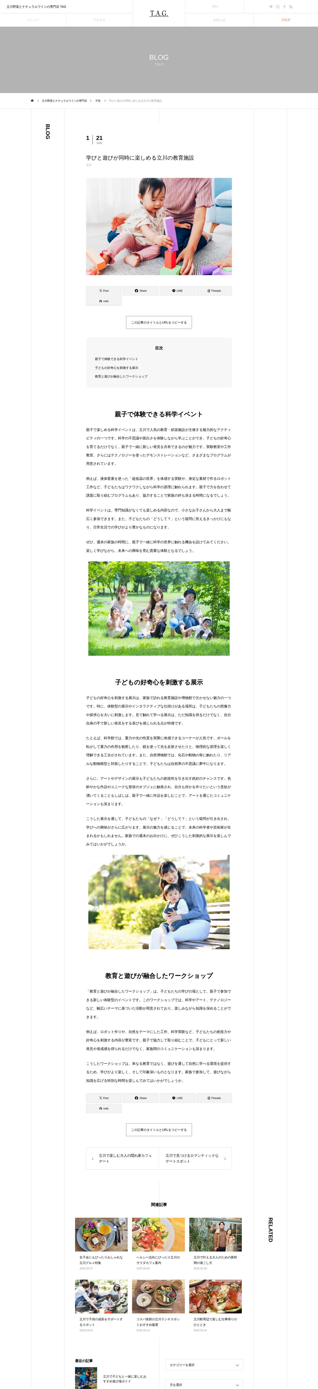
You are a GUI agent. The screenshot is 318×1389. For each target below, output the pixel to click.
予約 (215, 6)
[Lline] (177, 290)
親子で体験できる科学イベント (116, 359)
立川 (88, 165)
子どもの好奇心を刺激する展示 (116, 368)
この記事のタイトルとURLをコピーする (159, 322)
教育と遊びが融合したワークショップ (121, 376)
